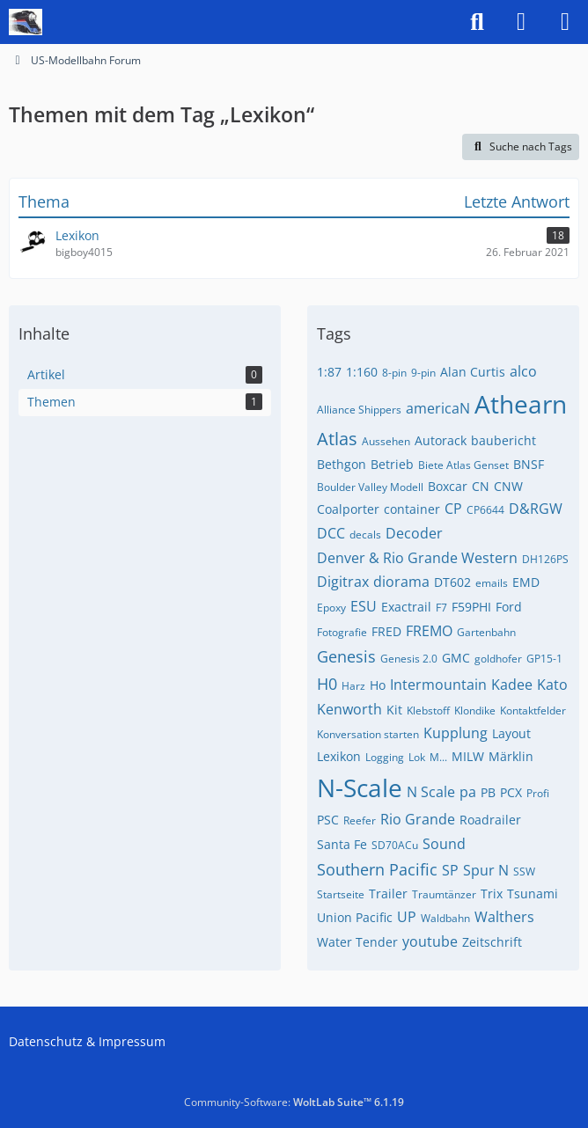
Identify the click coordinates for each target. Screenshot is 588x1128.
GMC (456, 657)
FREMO (429, 631)
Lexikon (339, 756)
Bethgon (341, 464)
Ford (509, 606)
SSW (524, 871)
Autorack (441, 440)
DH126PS (545, 559)
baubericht (503, 440)
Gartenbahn (486, 632)
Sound (444, 843)
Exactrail (406, 606)
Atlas (337, 438)
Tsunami (532, 893)
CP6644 (485, 509)
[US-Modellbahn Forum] (25, 22)
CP (453, 508)
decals (365, 534)
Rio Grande (417, 819)
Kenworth (349, 709)
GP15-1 (544, 658)
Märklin (511, 756)
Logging (384, 757)
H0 (327, 683)
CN (480, 486)
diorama (401, 581)
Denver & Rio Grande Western (417, 558)
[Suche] (477, 22)
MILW (468, 756)
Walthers (504, 917)
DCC (331, 533)
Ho (378, 685)
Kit (394, 709)
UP (406, 917)
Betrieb (392, 464)
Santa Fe (342, 844)
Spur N (486, 870)
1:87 (329, 371)
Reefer (359, 820)
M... (438, 757)
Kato (552, 684)
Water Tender (357, 942)
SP (450, 870)
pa (467, 792)
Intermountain (438, 684)
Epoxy (331, 607)
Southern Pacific (377, 869)
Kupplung (455, 733)
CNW (508, 486)
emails (491, 582)
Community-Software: (294, 1102)
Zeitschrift (492, 942)
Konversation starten (368, 734)
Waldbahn (445, 918)
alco (523, 371)
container (412, 509)
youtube (430, 941)
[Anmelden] (521, 22)
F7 (441, 607)
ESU (363, 606)
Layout (511, 733)
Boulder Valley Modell (370, 487)
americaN (438, 408)
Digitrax (343, 581)
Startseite (340, 894)
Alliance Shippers (359, 409)
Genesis (346, 656)
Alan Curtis (472, 371)
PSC (328, 819)
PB (488, 792)
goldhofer (498, 658)
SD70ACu (394, 845)
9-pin (423, 372)
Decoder (414, 533)
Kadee (512, 684)
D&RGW (535, 508)
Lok (416, 757)
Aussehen (386, 441)
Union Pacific (355, 917)
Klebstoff (428, 710)
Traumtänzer (444, 894)
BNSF (528, 464)
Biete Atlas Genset (463, 465)
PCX (511, 792)
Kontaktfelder (533, 710)
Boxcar (447, 486)
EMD (526, 582)
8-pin (394, 372)
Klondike (475, 710)
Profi (537, 793)
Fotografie (342, 632)
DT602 (452, 582)
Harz (353, 685)
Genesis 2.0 (408, 658)
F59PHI (471, 606)
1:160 (362, 371)
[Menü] (565, 22)
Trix (492, 893)
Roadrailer (490, 819)
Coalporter (348, 509)
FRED (386, 631)
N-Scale (359, 787)
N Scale (431, 792)
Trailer (388, 893)
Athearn (520, 404)
